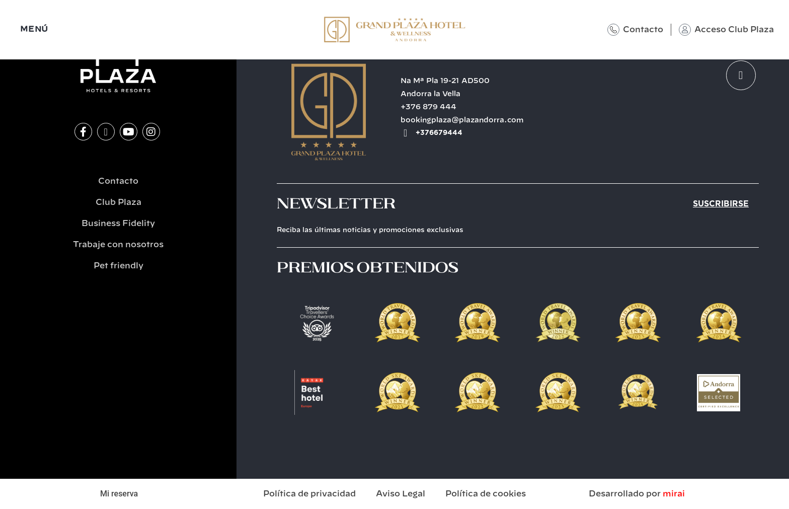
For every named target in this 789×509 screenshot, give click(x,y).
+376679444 (439, 132)
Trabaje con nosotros (118, 245)
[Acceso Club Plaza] (685, 30)
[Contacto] (613, 30)
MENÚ (34, 29)
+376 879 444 (428, 107)
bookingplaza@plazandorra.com (462, 120)
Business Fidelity (118, 224)
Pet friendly (118, 266)
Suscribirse (721, 204)
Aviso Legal (400, 494)
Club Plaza (118, 202)
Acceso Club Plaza (734, 30)
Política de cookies (485, 494)
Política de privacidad (309, 494)
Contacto (643, 30)
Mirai (674, 494)
